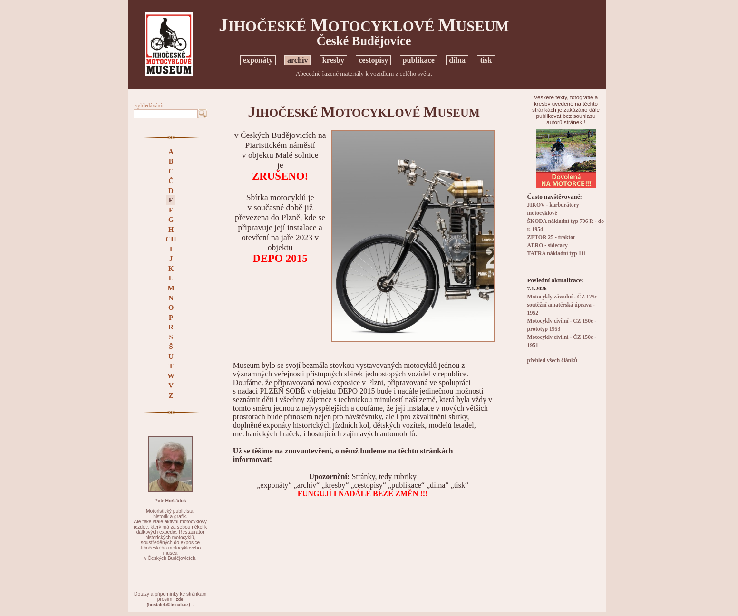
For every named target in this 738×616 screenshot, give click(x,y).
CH (171, 239)
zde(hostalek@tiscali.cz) (168, 602)
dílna (457, 60)
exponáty (258, 60)
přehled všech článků (552, 360)
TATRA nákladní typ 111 (556, 253)
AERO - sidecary (547, 245)
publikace (419, 60)
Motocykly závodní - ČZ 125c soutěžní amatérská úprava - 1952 (562, 305)
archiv (297, 60)
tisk (486, 60)
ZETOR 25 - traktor (551, 237)
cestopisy (373, 60)
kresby (333, 60)
